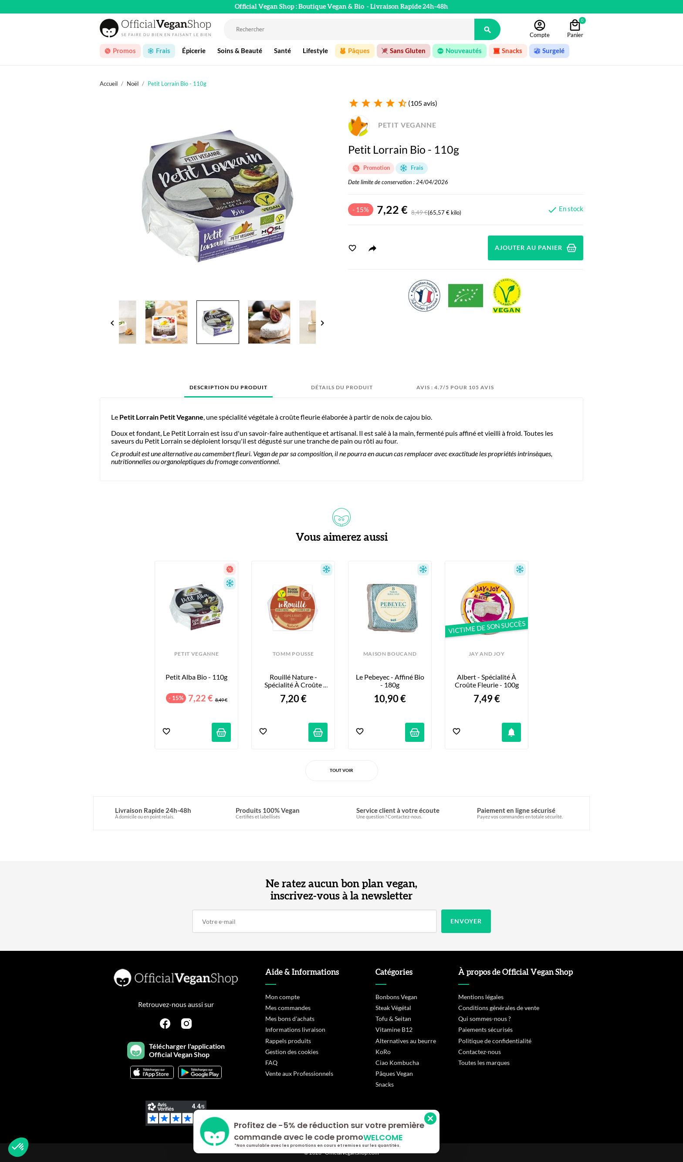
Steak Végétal (393, 1007)
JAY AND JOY (486, 654)
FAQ (271, 1062)
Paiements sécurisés (485, 1029)
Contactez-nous (479, 1051)
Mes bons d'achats (289, 1018)
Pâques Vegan (394, 1073)
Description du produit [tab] (228, 387)
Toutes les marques (484, 1062)
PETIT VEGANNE (392, 125)
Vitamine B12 (394, 1029)
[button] (18, 1147)
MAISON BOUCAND (389, 654)
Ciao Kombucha (397, 1062)
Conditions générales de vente (498, 1007)
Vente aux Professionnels (299, 1073)
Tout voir (341, 770)
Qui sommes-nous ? (484, 1018)
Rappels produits (288, 1040)
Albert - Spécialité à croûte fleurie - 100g (487, 681)
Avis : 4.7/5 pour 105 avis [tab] (455, 387)
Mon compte (282, 996)
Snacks (384, 1084)
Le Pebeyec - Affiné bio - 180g (390, 681)
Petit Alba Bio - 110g (196, 677)
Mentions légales (481, 996)
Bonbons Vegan (396, 996)
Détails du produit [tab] (342, 387)
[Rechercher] (349, 29)
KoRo (383, 1051)
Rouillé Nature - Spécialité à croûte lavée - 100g (293, 681)
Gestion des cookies (291, 1051)
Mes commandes (288, 1007)
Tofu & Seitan (393, 1018)
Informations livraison (295, 1029)
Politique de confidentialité (494, 1040)
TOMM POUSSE (293, 654)
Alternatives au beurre (405, 1040)
